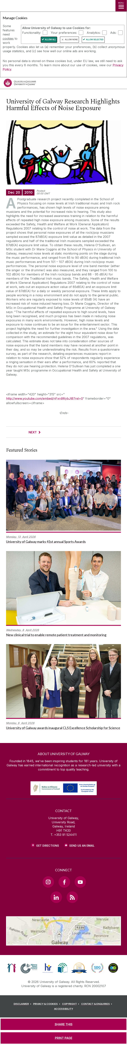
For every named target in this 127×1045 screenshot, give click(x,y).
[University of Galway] (20, 84)
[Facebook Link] (64, 882)
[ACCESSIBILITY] (63, 1008)
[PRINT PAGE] (63, 1038)
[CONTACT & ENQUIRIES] (97, 1004)
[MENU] (121, 5)
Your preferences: (64, 33)
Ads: (113, 33)
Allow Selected (95, 40)
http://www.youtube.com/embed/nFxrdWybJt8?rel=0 (44, 398)
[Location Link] (63, 943)
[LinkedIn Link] (56, 897)
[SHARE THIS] (63, 1024)
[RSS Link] (72, 897)
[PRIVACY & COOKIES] (47, 1004)
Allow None (71, 40)
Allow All (50, 40)
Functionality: (31, 33)
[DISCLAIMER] (23, 1004)
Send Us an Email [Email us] (81, 845)
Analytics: (94, 33)
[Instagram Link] (48, 882)
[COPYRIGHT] (71, 1004)
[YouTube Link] (80, 882)
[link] (11, 968)
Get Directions (47, 845)
